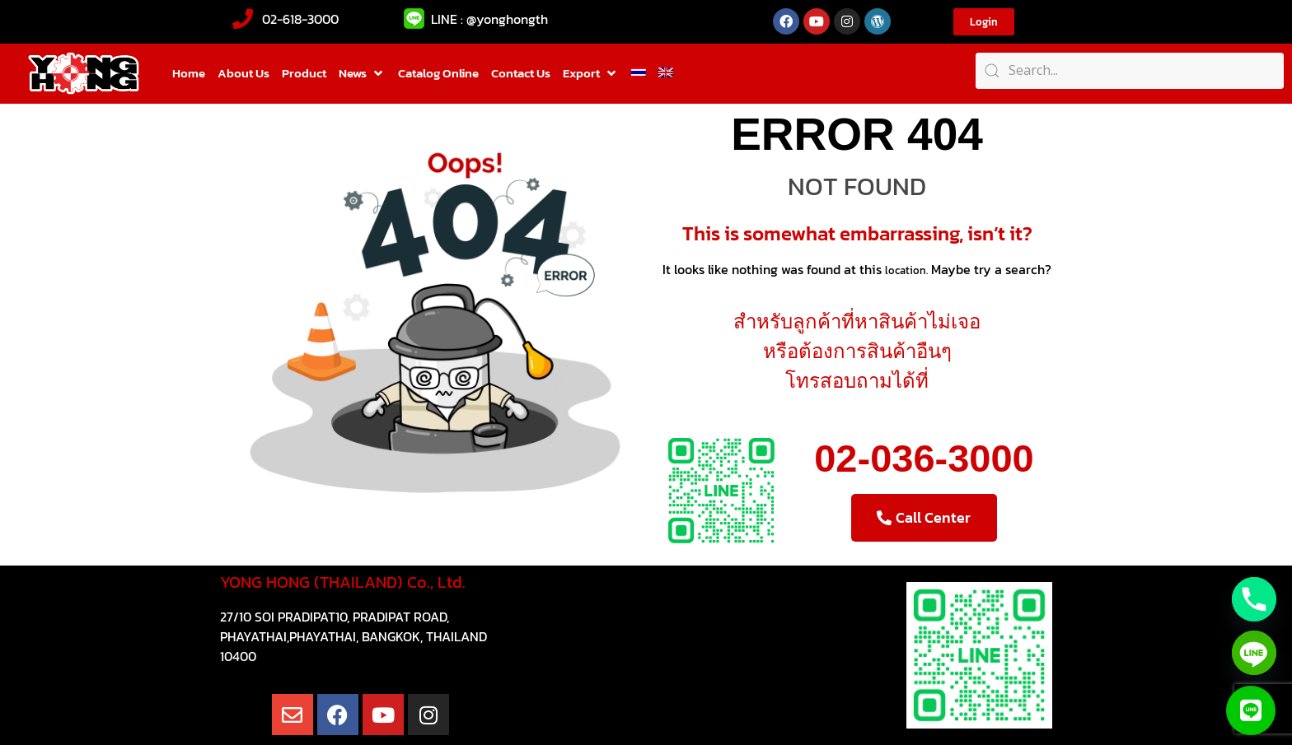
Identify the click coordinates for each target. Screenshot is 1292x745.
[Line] (1254, 653)
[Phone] (1254, 599)
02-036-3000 (924, 458)
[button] (362, 73)
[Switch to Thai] (638, 73)
